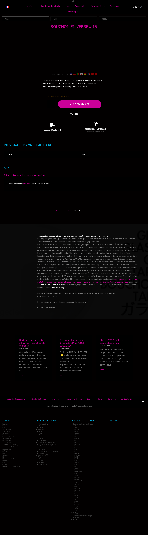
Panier (4, 426)
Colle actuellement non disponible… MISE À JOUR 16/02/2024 (72, 343)
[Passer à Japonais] (81, 74)
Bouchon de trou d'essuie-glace (49, 452)
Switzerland (43, 464)
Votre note (5, 455)
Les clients (41, 450)
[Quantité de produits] (51, 104)
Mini (75, 483)
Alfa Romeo (78, 426)
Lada (76, 468)
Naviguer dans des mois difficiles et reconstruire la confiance (32, 343)
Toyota (76, 507)
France (41, 461)
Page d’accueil (7, 450)
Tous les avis (6, 439)
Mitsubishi (76, 518)
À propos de (114, 6)
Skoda (41, 439)
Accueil (61, 211)
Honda (76, 453)
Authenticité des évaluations (11, 466)
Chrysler (77, 437)
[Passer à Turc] (92, 74)
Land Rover (78, 472)
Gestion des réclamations (47, 444)
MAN (76, 475)
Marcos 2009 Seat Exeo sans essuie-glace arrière (114, 341)
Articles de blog (43, 424)
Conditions (112, 399)
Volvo (76, 508)
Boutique (5, 424)
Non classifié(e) (43, 455)
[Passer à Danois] (96, 74)
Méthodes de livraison (38, 399)
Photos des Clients (98, 6)
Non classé (76, 519)
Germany (42, 463)
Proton (76, 492)
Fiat (75, 450)
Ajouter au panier (79, 104)
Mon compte (73, 11)
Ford (40, 433)
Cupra (76, 440)
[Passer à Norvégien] (89, 74)
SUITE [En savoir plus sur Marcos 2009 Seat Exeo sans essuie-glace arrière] (102, 369)
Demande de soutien (10, 444)
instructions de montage (47, 448)
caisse (4, 428)
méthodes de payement (16, 399)
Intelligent (77, 459)
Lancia (76, 470)
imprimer (55, 399)
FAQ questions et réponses (46, 442)
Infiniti (76, 457)
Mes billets (7, 442)
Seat (40, 437)
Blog (68, 6)
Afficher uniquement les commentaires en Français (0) (27, 175)
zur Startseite (126, 399)
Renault (76, 494)
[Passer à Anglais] (71, 74)
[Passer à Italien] (78, 74)
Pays (39, 457)
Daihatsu (77, 446)
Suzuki (76, 505)
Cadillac (76, 433)
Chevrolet (77, 435)
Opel (40, 435)
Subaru (76, 503)
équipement (77, 512)
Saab (76, 497)
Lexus (76, 473)
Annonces (42, 426)
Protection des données (73, 399)
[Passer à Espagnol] (85, 74)
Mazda (76, 479)
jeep (75, 464)
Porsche (77, 490)
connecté (27, 183)
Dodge (76, 448)
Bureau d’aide (80, 6)
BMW (76, 431)
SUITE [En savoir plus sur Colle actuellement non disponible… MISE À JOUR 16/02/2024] (62, 375)
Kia (75, 466)
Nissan (76, 485)
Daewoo (77, 444)
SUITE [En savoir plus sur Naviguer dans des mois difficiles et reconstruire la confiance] (21, 375)
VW (75, 510)
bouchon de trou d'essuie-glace (83, 424)
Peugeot (77, 488)
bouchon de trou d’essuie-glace (49, 6)
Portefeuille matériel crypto (83, 516)
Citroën (76, 439)
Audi (40, 431)
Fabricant (41, 429)
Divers (41, 428)
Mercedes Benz (79, 481)
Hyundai (77, 455)
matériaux (70, 211)
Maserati (77, 477)
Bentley (76, 429)
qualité (30, 6)
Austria (41, 459)
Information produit (45, 446)
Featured (42, 453)
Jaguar (76, 463)
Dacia (76, 442)
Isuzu (76, 461)
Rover (76, 496)
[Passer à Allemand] (74, 74)
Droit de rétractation (95, 399)
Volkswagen (43, 440)
